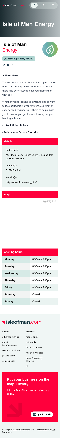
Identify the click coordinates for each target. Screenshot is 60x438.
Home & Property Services (34, 359)
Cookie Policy (8, 361)
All (27, 366)
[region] (30, 221)
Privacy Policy (8, 355)
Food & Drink (32, 336)
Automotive (31, 342)
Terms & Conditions (11, 350)
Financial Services (34, 347)
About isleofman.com (9, 343)
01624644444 (13, 170)
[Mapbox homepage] (49, 201)
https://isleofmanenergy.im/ (21, 182)
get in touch (42, 414)
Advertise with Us (10, 336)
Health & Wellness (34, 352)
